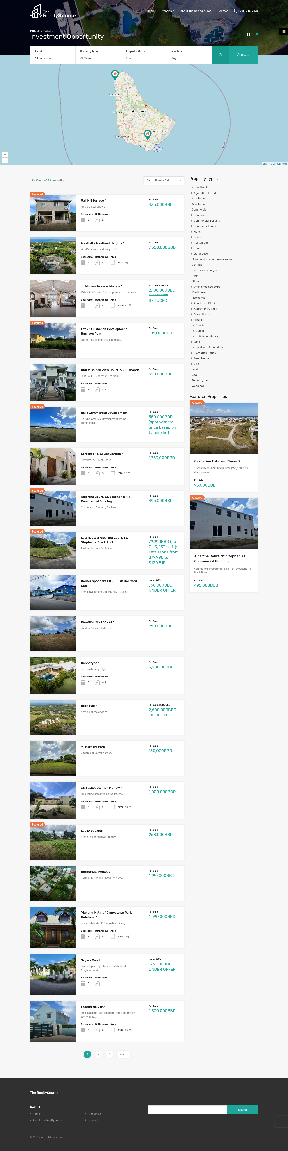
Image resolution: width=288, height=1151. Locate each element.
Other (195, 281)
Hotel (197, 231)
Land (197, 341)
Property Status (136, 51)
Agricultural (199, 187)
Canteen (199, 215)
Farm (195, 275)
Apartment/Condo (205, 308)
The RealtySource (44, 1092)
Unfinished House (207, 336)
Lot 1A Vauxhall (92, 830)
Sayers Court (90, 960)
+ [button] (5, 155)
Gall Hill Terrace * (93, 200)
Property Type (89, 51)
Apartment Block (204, 303)
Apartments (199, 204)
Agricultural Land (205, 193)
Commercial (199, 209)
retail (195, 369)
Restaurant (201, 242)
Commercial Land (205, 226)
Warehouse (201, 253)
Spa (194, 375)
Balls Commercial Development (104, 413)
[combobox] (52, 59)
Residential (199, 297)
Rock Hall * (89, 706)
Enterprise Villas (93, 1007)
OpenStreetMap (280, 164)
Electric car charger (204, 270)
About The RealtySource (195, 11)
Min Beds (177, 51)
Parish (39, 51)
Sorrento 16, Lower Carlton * (102, 454)
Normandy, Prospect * (97, 871)
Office (197, 237)
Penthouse (199, 292)
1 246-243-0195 (248, 11)
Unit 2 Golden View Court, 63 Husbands (110, 370)
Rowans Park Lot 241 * (97, 622)
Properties (167, 11)
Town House (201, 358)
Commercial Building (207, 220)
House (198, 319)
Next (124, 1054)
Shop (197, 248)
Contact (222, 11)
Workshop (198, 386)
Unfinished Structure (207, 286)
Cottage (197, 264)
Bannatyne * (90, 663)
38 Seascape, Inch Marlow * (101, 787)
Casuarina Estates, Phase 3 (217, 461)
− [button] (5, 160)
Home (150, 11)
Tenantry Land (201, 380)
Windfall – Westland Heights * (102, 243)
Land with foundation (209, 347)
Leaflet (266, 164)
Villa (196, 364)
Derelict (201, 325)
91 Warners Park (93, 747)
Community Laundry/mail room (212, 259)
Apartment (199, 198)
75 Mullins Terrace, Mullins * (101, 286)
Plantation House (205, 353)
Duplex (200, 330)
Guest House (202, 314)
